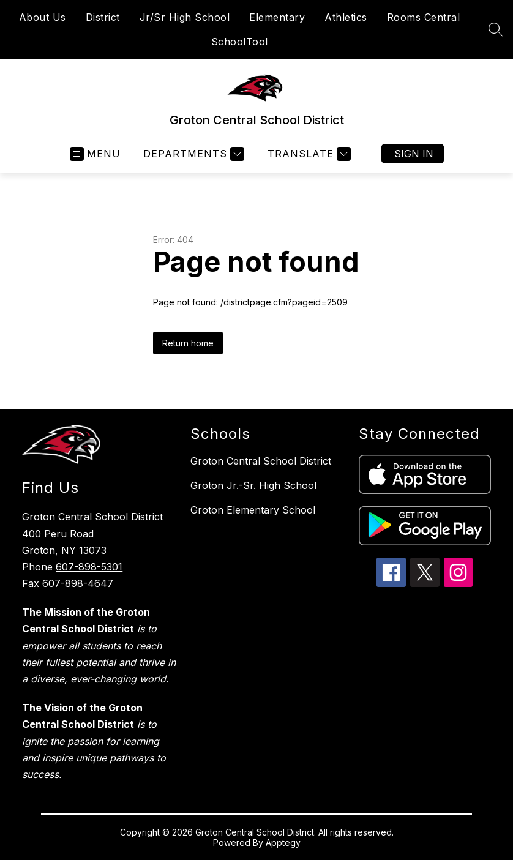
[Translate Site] (307, 154)
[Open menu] (95, 154)
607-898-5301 (89, 567)
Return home (188, 343)
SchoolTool (239, 42)
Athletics (345, 17)
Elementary (277, 17)
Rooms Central (423, 17)
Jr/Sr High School (185, 17)
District (103, 17)
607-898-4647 (77, 583)
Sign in (413, 154)
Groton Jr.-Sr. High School (253, 485)
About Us (42, 17)
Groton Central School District (260, 461)
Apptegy (283, 842)
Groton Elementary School (252, 510)
